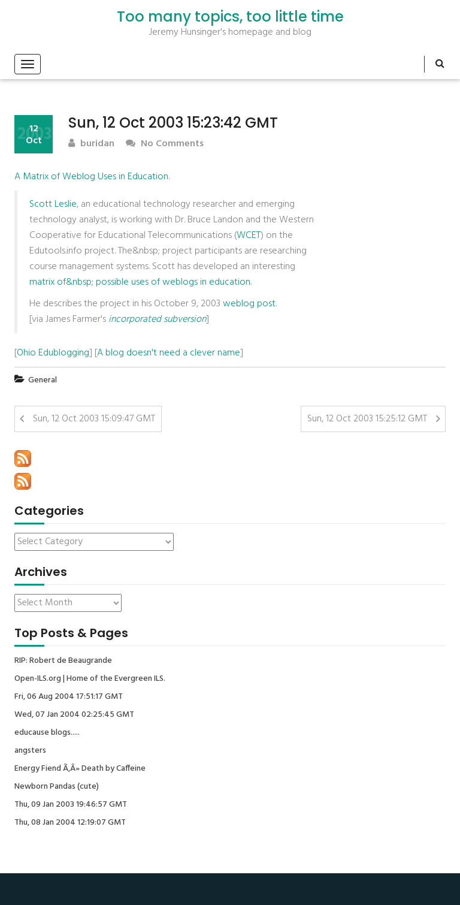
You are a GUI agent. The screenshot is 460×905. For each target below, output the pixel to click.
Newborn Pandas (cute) (56, 787)
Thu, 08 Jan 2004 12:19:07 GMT (70, 823)
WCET (249, 235)
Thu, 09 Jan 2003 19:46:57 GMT (70, 805)
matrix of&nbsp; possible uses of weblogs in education (139, 282)
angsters (30, 751)
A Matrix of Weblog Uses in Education (91, 177)
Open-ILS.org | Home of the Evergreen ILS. (89, 679)
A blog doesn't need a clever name (168, 353)
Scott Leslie (53, 204)
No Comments (165, 144)
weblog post (249, 304)
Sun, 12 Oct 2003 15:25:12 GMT (367, 419)
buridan (91, 144)
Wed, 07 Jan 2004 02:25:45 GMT (74, 715)
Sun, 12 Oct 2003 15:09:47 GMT (94, 419)
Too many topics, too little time (230, 17)
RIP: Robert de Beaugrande (63, 661)
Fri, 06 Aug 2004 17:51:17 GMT (68, 697)
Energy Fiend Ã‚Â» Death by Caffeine (80, 769)
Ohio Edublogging (53, 353)
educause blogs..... (47, 733)
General (42, 380)
